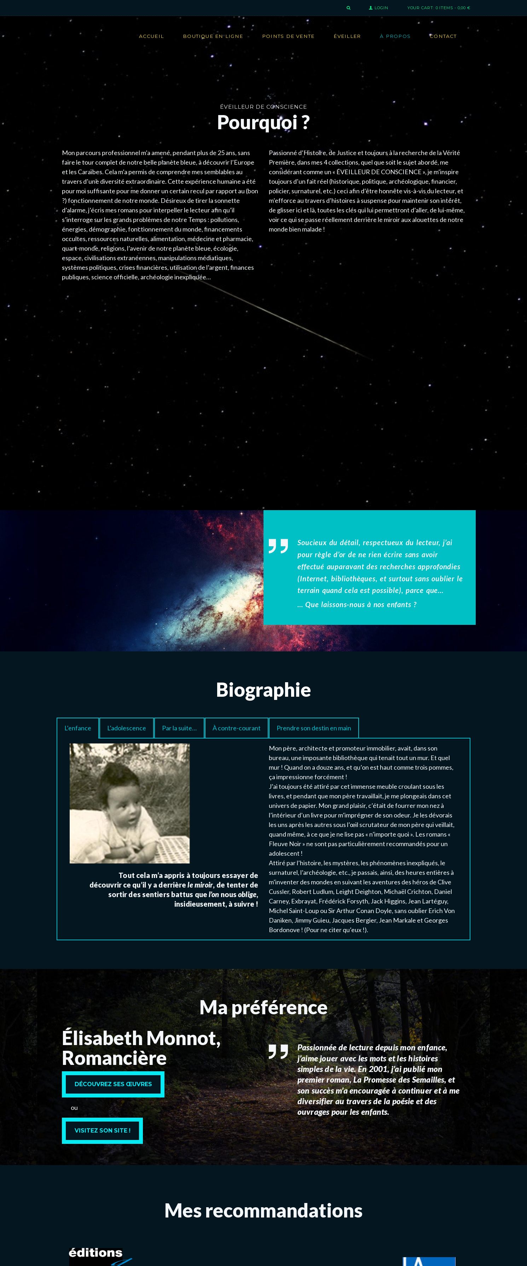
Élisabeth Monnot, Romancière (141, 1047)
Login (381, 7)
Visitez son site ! (103, 1130)
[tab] (78, 728)
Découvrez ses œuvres (113, 1084)
